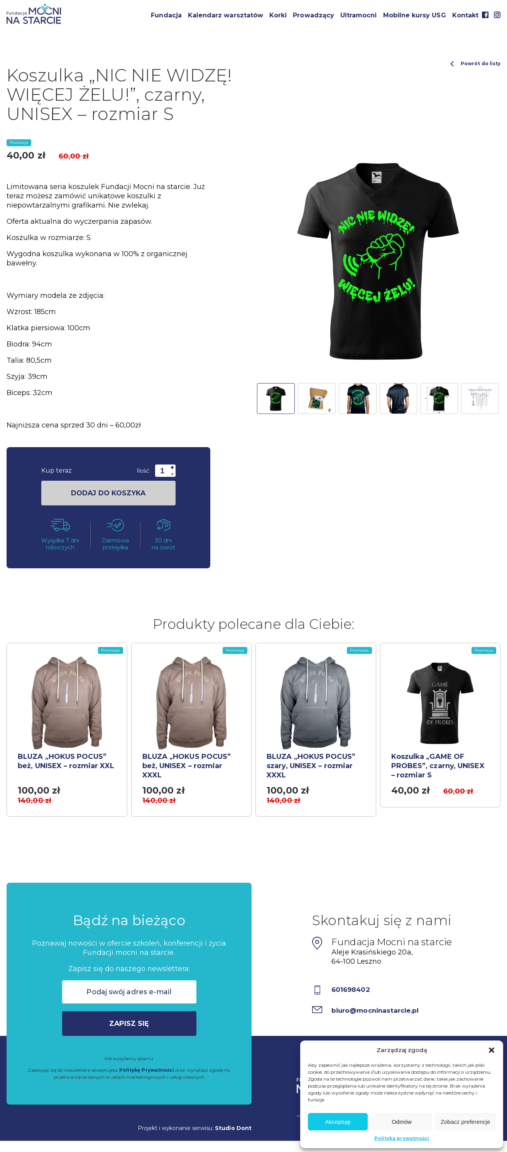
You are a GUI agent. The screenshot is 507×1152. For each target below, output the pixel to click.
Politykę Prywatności (146, 1073)
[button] (491, 1050)
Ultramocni (358, 15)
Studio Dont (233, 1131)
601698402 (352, 993)
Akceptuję (338, 1121)
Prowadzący (313, 15)
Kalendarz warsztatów (225, 15)
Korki (278, 15)
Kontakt (465, 15)
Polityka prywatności (401, 1138)
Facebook (485, 15)
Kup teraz (56, 470)
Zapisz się (129, 1027)
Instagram (497, 15)
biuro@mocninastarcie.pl (378, 1013)
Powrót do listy (475, 64)
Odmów (402, 1121)
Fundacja (166, 15)
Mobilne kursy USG (414, 15)
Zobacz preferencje (465, 1121)
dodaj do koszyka (108, 493)
